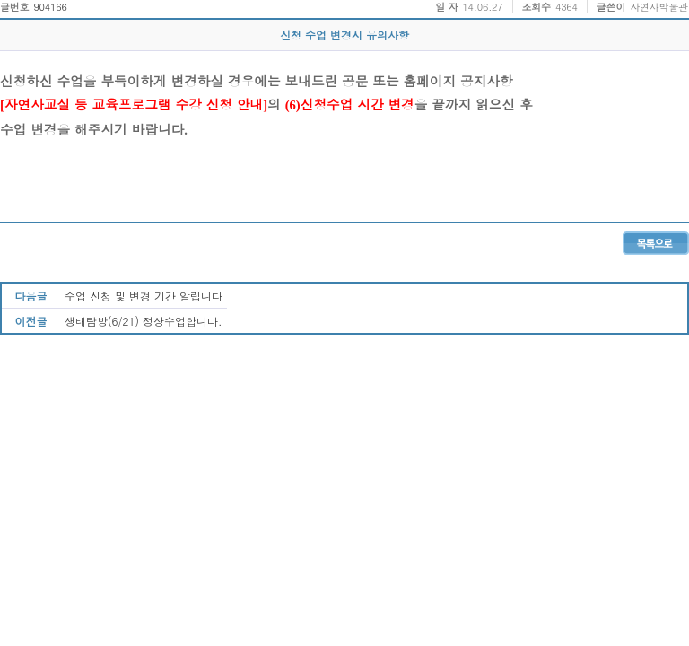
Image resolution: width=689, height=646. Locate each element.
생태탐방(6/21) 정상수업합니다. (143, 320)
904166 (49, 6)
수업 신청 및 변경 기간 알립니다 (143, 295)
